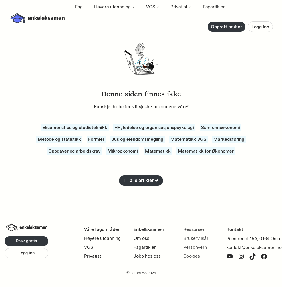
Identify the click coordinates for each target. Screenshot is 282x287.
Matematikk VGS (188, 139)
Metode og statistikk (59, 139)
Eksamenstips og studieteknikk (74, 127)
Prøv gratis (26, 241)
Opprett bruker (226, 27)
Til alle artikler (141, 180)
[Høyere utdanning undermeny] (133, 6)
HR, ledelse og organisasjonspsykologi (154, 127)
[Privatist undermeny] (189, 6)
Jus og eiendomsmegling (137, 139)
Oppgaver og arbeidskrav (74, 151)
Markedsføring (228, 139)
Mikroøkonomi (123, 151)
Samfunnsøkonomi (220, 127)
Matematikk (158, 151)
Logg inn (260, 27)
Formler (96, 139)
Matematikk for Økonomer (206, 151)
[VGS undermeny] (157, 6)
